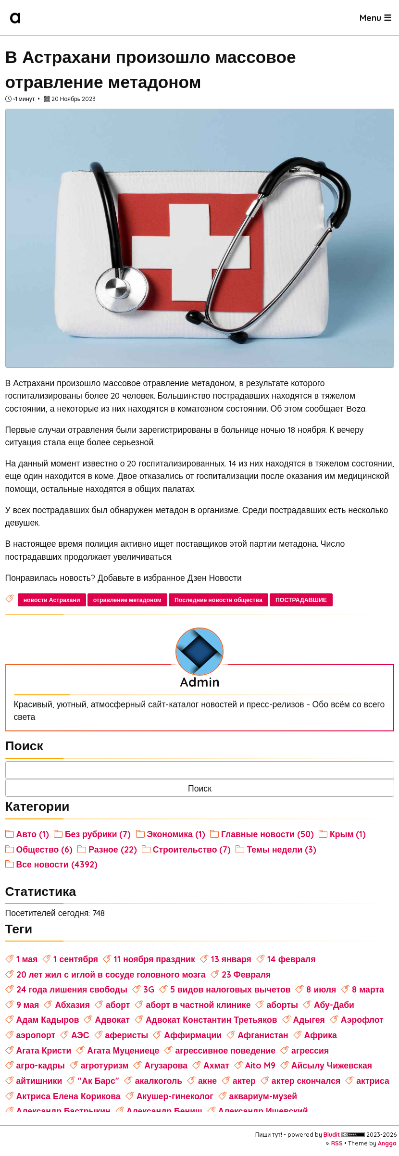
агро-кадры (40, 1065)
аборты (282, 1004)
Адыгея (309, 1019)
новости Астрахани (52, 599)
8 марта (368, 989)
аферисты (127, 1035)
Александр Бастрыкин (63, 1111)
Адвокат (112, 1019)
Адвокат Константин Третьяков (211, 1019)
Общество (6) (44, 849)
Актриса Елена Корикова (68, 1096)
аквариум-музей (263, 1096)
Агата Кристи (44, 1050)
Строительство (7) (192, 849)
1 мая (27, 959)
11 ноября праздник (154, 959)
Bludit (332, 1134)
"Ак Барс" (98, 1080)
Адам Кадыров (47, 1019)
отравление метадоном (127, 599)
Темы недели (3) (281, 849)
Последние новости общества (218, 599)
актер (244, 1080)
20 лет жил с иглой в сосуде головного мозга (111, 974)
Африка (320, 1035)
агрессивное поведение (225, 1050)
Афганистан (262, 1035)
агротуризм (105, 1065)
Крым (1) (348, 834)
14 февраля (291, 959)
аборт (118, 1004)
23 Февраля (246, 974)
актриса (372, 1080)
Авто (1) (32, 834)
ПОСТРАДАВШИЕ (301, 599)
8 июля (321, 989)
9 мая (27, 1004)
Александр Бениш (164, 1111)
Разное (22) (112, 849)
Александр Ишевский (263, 1111)
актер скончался (306, 1080)
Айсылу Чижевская (331, 1065)
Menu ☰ (375, 17)
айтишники (39, 1080)
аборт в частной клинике (198, 1004)
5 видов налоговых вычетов (230, 989)
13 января (231, 959)
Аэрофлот (362, 1019)
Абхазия (72, 1004)
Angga (387, 1143)
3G (148, 989)
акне (207, 1080)
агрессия (310, 1050)
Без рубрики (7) (98, 834)
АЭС (80, 1035)
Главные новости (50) (267, 834)
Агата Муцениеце (123, 1050)
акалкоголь (158, 1080)
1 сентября (75, 959)
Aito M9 (260, 1065)
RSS (337, 1143)
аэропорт (36, 1035)
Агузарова (165, 1065)
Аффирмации (193, 1035)
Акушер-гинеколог (175, 1096)
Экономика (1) (176, 834)
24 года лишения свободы (71, 989)
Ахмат (216, 1065)
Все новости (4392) (57, 864)
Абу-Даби (334, 1004)
